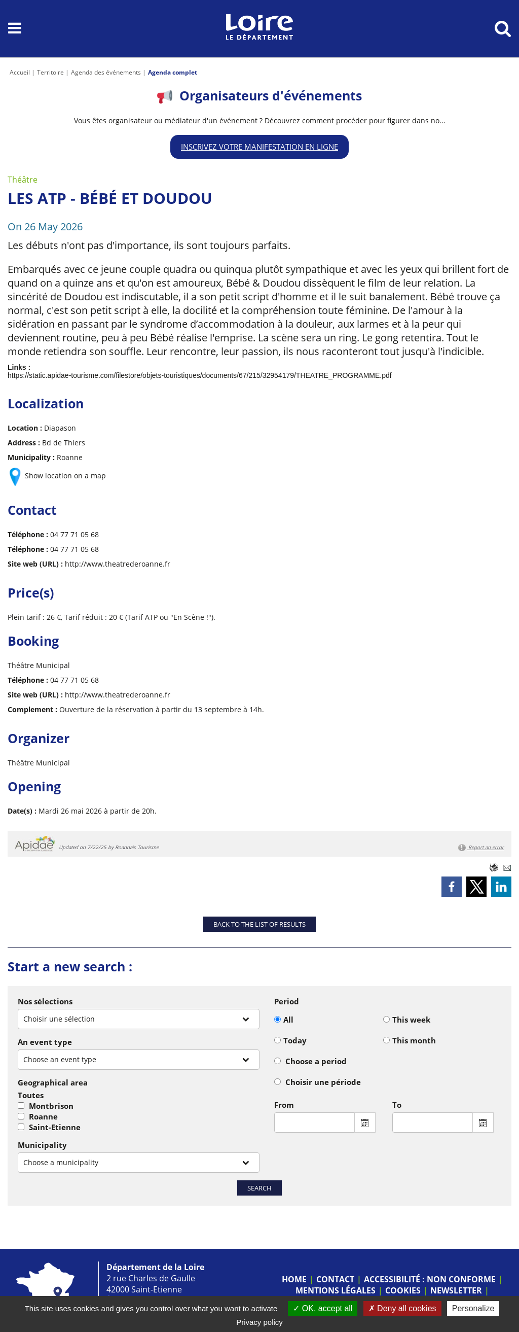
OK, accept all (322, 1308)
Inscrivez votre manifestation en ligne (259, 147)
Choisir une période (323, 1082)
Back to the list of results (259, 924)
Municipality (42, 1145)
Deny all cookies (402, 1308)
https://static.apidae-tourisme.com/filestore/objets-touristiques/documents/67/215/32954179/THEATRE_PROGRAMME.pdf (200, 375)
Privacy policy (259, 1322)
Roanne (43, 1116)
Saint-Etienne (55, 1127)
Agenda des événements (106, 72)
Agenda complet (172, 72)
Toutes (31, 1095)
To (396, 1105)
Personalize (473, 1308)
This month (414, 1040)
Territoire (50, 72)
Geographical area (53, 1082)
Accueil (20, 72)
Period (286, 1001)
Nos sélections (45, 1001)
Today (295, 1040)
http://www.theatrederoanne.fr (117, 564)
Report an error (481, 847)
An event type (45, 1042)
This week (411, 1019)
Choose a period (316, 1061)
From (284, 1105)
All (288, 1019)
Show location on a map (65, 475)
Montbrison (51, 1106)
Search (259, 1188)
